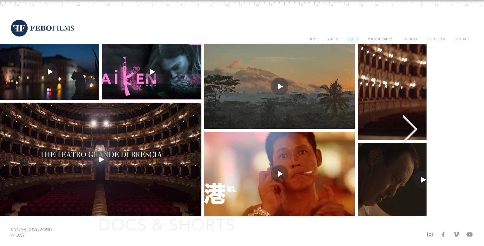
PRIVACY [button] (18, 235)
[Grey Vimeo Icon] (456, 234)
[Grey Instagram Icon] (430, 234)
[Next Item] (409, 130)
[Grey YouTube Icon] (469, 234)
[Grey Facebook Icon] (443, 234)
